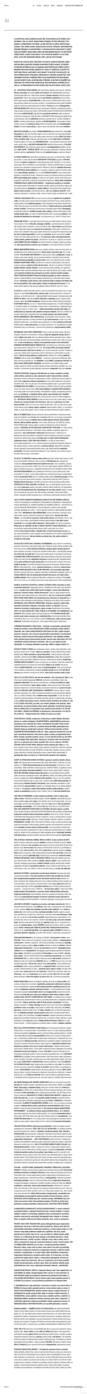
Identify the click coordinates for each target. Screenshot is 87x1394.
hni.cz (6, 6)
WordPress (79, 1387)
